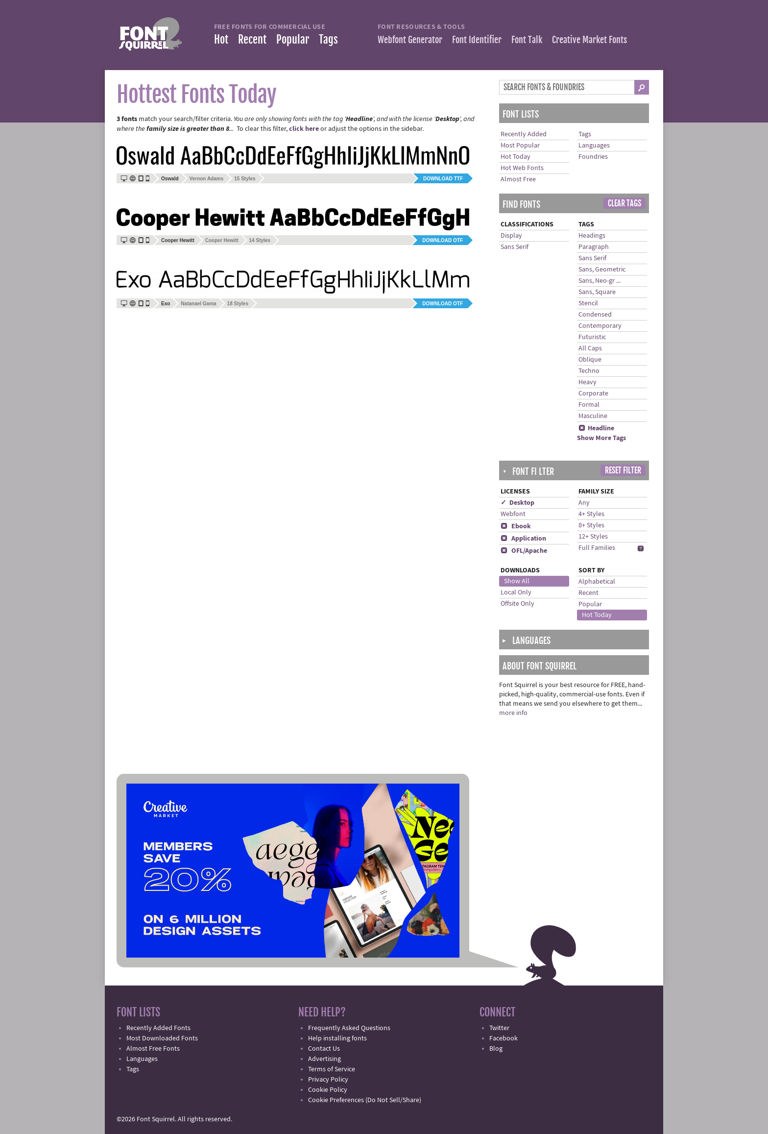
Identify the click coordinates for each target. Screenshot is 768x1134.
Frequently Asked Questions (349, 1028)
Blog (496, 1048)
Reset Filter (623, 470)
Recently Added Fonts (158, 1028)
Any (584, 502)
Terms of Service (331, 1069)
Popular (292, 39)
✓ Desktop (517, 503)
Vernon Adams (207, 178)
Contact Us (324, 1048)
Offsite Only (517, 603)
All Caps (590, 348)
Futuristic (592, 337)
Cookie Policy (327, 1089)
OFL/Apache (524, 551)
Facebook (503, 1038)
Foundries (593, 156)
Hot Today (515, 156)
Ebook (516, 526)
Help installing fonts (337, 1038)
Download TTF (443, 178)
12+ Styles (593, 536)
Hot (221, 39)
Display (511, 235)
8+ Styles (591, 525)
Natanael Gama (198, 303)
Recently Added (524, 134)
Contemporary (600, 325)
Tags (328, 39)
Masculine (592, 416)
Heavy (587, 382)
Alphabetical (596, 581)
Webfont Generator (410, 39)
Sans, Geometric (601, 269)
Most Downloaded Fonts (162, 1038)
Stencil (588, 303)
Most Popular (520, 145)
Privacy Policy (328, 1079)
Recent (252, 39)
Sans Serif (514, 247)
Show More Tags (601, 438)
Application (523, 538)
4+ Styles (591, 514)
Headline (596, 428)
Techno (589, 371)
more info (513, 713)
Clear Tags (624, 203)
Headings (591, 235)
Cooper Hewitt (222, 240)
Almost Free (518, 179)
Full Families (596, 547)
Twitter (499, 1028)
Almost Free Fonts (153, 1048)
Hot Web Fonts (522, 168)
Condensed (595, 314)
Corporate (593, 393)
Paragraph (593, 247)
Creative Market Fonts (589, 39)
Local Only (516, 592)
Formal (589, 404)
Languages (594, 145)
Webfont (513, 514)
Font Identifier (477, 39)
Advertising (324, 1059)
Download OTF (442, 240)
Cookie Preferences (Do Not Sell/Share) (364, 1100)
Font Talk (526, 39)
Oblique (589, 359)
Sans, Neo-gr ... (599, 280)
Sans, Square (597, 292)
